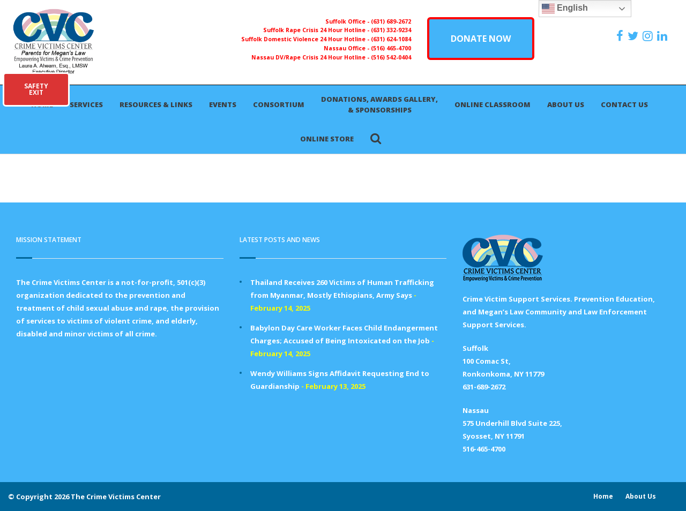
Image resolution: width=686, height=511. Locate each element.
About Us (565, 104)
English (565, 8)
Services (86, 104)
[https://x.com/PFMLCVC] (634, 36)
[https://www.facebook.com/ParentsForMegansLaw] (621, 36)
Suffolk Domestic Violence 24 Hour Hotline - (306, 39)
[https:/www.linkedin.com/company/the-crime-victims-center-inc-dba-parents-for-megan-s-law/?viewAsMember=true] (663, 36)
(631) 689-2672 (391, 21)
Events (222, 104)
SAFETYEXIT (36, 89)
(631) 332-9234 (391, 30)
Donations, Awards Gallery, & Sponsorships (379, 104)
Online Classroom (492, 104)
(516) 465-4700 (391, 48)
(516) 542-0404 (391, 57)
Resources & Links (156, 104)
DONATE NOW (481, 38)
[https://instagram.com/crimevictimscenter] (649, 36)
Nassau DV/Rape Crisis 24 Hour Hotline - (311, 57)
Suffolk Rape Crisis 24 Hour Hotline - (317, 30)
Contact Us (624, 104)
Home (603, 496)
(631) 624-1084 (391, 39)
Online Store (327, 139)
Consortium (278, 104)
